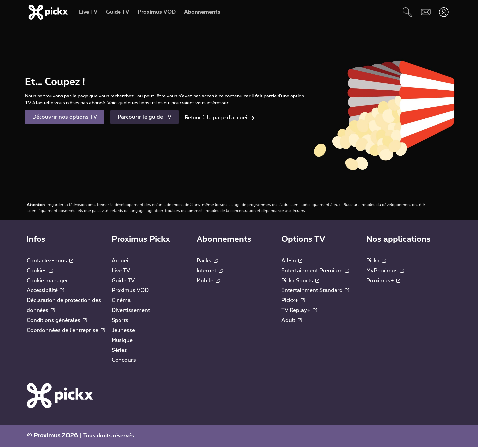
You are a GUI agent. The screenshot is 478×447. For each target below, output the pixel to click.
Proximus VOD (130, 290)
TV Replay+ (299, 310)
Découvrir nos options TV (64, 117)
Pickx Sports (300, 280)
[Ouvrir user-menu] (444, 12)
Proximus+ (383, 280)
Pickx (376, 260)
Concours (124, 360)
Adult (291, 320)
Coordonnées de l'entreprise (66, 330)
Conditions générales (57, 320)
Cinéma (121, 300)
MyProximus (385, 270)
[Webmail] (426, 12)
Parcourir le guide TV (144, 117)
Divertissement (131, 310)
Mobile (208, 280)
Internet (210, 270)
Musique (122, 340)
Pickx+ (293, 300)
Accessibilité (45, 290)
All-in (291, 260)
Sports (120, 320)
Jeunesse (123, 330)
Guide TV (123, 280)
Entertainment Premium (315, 270)
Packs (207, 260)
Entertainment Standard (315, 290)
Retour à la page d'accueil (217, 117)
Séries (119, 350)
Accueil (121, 260)
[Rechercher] (407, 12)
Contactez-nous (50, 260)
